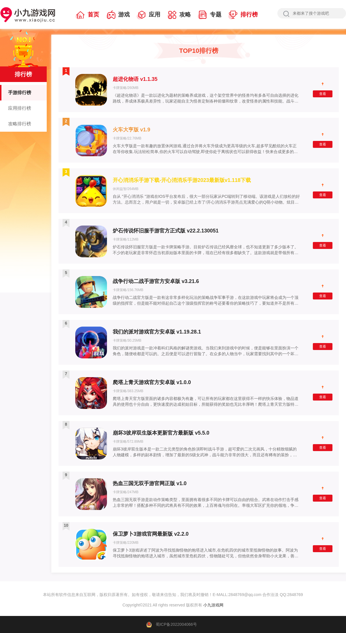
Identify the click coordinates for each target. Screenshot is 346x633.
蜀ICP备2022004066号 (176, 624)
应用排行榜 (19, 108)
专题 (209, 15)
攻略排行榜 (19, 123)
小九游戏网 (212, 605)
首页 (87, 15)
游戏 (118, 15)
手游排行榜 (15, 92)
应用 (148, 15)
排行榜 (243, 15)
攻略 (179, 15)
